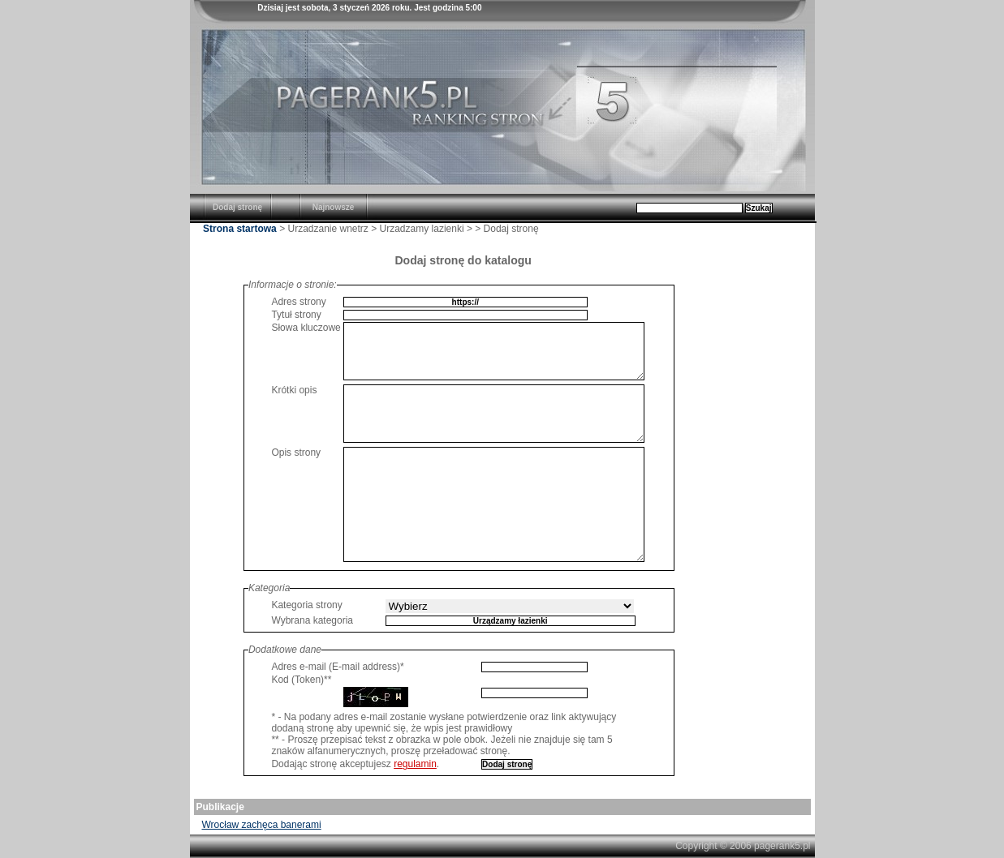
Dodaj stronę (237, 207)
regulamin (415, 764)
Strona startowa (240, 228)
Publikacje (220, 807)
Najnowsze (333, 207)
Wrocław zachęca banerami (261, 824)
